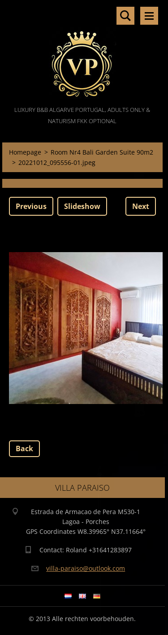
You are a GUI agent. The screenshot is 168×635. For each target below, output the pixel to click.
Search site (125, 16)
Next (140, 206)
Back (24, 448)
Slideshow (82, 206)
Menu (149, 16)
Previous (31, 206)
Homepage (25, 152)
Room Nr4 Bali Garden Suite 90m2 (102, 152)
